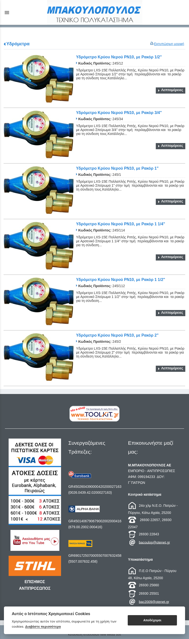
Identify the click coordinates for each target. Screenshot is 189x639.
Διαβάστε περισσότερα (43, 626)
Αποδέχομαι (152, 620)
